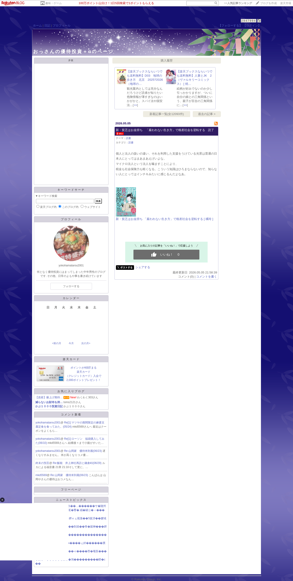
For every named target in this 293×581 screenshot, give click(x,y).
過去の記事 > (207, 114)
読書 (128, 138)
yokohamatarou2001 (47, 422)
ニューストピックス (71, 499)
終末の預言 (42, 463)
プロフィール (62, 25)
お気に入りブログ (71, 391)
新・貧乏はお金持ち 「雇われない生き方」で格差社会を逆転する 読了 (165, 130)
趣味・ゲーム (53, 3)
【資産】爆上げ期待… (49, 397)
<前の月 (56, 343)
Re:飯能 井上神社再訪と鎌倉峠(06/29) (77, 463)
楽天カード (71, 359)
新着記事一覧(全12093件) (166, 114)
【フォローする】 (230, 25)
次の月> (85, 343)
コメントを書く (206, 276)
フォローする (71, 286)
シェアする (142, 267)
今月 (71, 343)
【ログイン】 (252, 25)
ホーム (37, 25)
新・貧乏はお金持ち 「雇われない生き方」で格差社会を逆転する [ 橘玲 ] (164, 219)
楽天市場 (285, 3)
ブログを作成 (268, 3)
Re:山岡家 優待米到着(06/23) (83, 450)
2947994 (248, 20)
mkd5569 (41, 475)
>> (238, 3)
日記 (47, 25)
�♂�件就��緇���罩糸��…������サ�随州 (70, 506)
